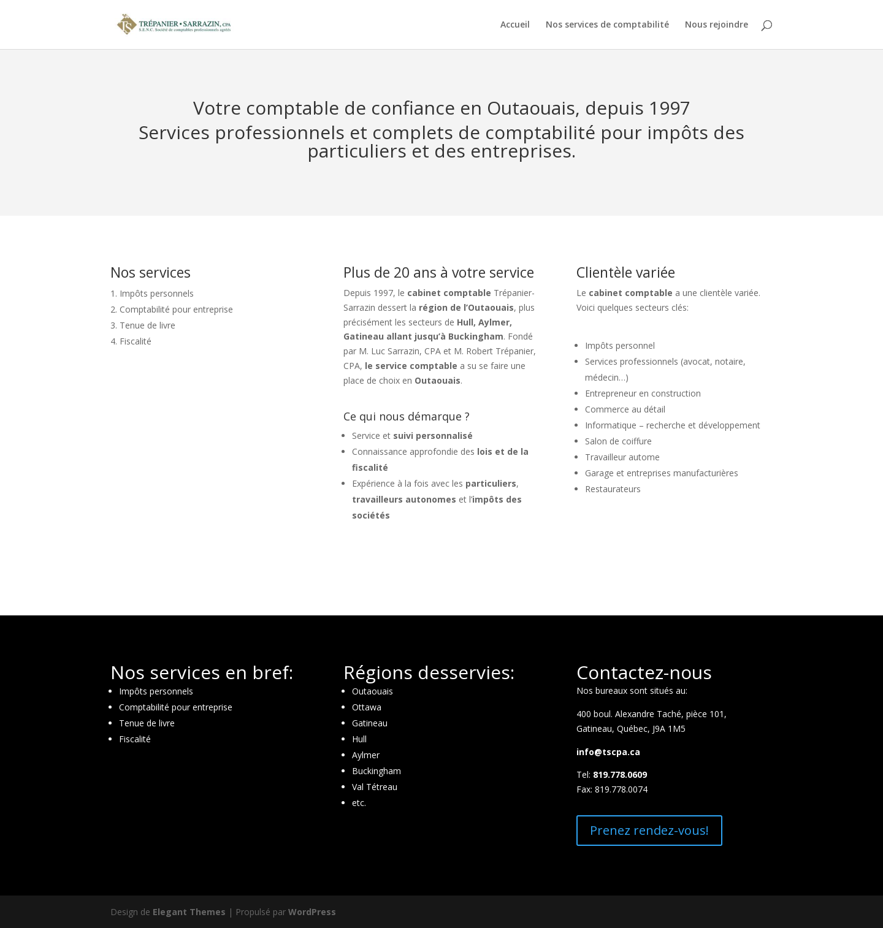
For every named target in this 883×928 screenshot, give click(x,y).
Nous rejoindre (716, 25)
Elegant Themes (189, 912)
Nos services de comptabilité (607, 25)
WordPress (312, 912)
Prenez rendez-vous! (649, 830)
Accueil (515, 25)
